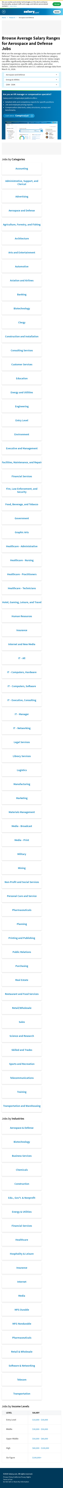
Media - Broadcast (22, 826)
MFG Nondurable (21, 1323)
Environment (21, 434)
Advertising (21, 196)
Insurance (21, 630)
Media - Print (21, 840)
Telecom (22, 1379)
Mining (22, 868)
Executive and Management (22, 448)
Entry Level (21, 420)
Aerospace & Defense (21, 1127)
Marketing (21, 798)
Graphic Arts (22, 532)
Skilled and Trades (21, 1050)
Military (21, 854)
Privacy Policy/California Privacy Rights (17, 1477)
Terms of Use (7, 1479)
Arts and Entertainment (21, 252)
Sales (22, 1022)
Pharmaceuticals (21, 910)
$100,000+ (36, 1457)
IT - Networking (21, 728)
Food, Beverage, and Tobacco (21, 504)
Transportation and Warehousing (21, 1105)
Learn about (19, 116)
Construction (21, 1183)
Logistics (22, 770)
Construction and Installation (21, 336)
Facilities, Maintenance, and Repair (22, 462)
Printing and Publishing (21, 938)
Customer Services (21, 364)
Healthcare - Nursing (21, 560)
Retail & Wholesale (21, 1351)
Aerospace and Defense (22, 210)
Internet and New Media (21, 644)
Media (21, 1295)
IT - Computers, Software (22, 686)
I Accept (57, 4)
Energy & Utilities (22, 1211)
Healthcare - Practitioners (21, 574)
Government (22, 518)
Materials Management (22, 812)
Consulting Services (22, 350)
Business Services (22, 1155)
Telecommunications (22, 1078)
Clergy (21, 322)
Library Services (22, 756)
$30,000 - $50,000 (40, 1429)
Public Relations (22, 952)
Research (12, 18)
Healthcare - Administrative (21, 546)
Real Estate (21, 980)
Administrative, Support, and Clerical (21, 182)
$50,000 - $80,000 (40, 1438)
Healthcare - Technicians (22, 588)
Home (4, 18)
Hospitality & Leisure (22, 1253)
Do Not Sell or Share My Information (16, 1482)
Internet (21, 1281)
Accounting (22, 168)
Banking (21, 294)
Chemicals (22, 1169)
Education (22, 378)
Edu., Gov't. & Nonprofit (21, 1197)
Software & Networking (22, 1365)
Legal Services (22, 742)
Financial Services (22, 476)
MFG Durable (22, 1309)
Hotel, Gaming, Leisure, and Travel (21, 602)
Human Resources (22, 616)
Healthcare (21, 1239)
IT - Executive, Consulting (21, 700)
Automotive (21, 266)
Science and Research (22, 1036)
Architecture (22, 238)
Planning (22, 924)
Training (21, 1092)
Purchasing (21, 966)
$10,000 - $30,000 (40, 1419)
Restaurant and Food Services (22, 994)
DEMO (57, 12)
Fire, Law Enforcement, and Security (21, 490)
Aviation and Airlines (21, 280)
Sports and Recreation (21, 1064)
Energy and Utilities (22, 392)
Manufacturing (21, 784)
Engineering (22, 406)
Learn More (13, 6)
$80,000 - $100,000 (40, 1448)
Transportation (21, 1393)
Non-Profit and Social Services (22, 882)
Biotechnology (22, 308)
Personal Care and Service (22, 896)
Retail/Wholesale (21, 1008)
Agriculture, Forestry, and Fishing (21, 224)
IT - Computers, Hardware (21, 672)
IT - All (21, 658)
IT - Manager (22, 714)
